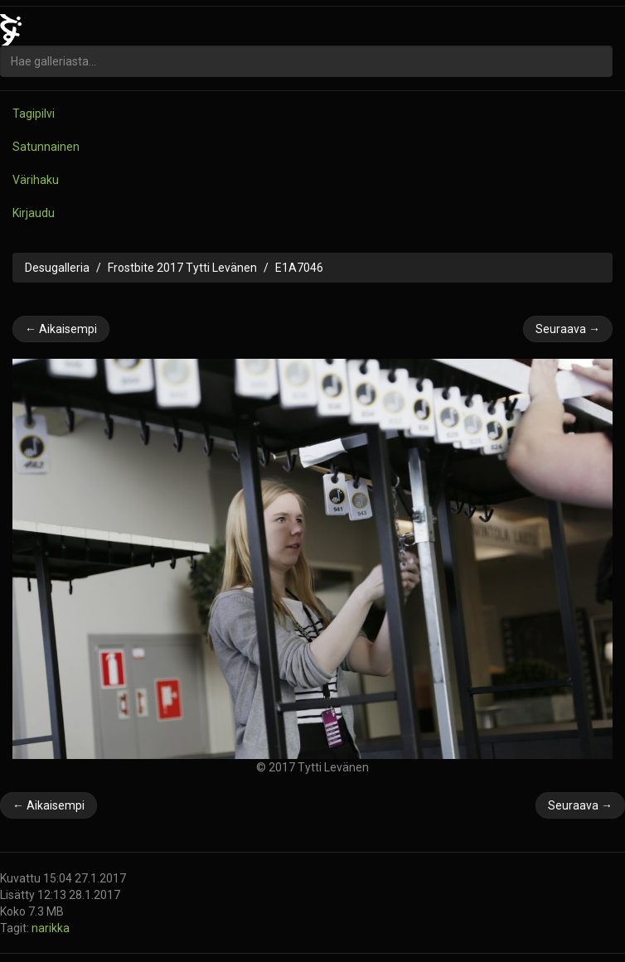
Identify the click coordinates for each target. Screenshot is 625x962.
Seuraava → (567, 329)
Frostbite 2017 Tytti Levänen (182, 267)
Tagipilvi (33, 113)
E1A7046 (299, 267)
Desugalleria (57, 267)
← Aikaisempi (61, 329)
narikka (50, 928)
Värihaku (35, 179)
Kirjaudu (33, 213)
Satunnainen (46, 146)
